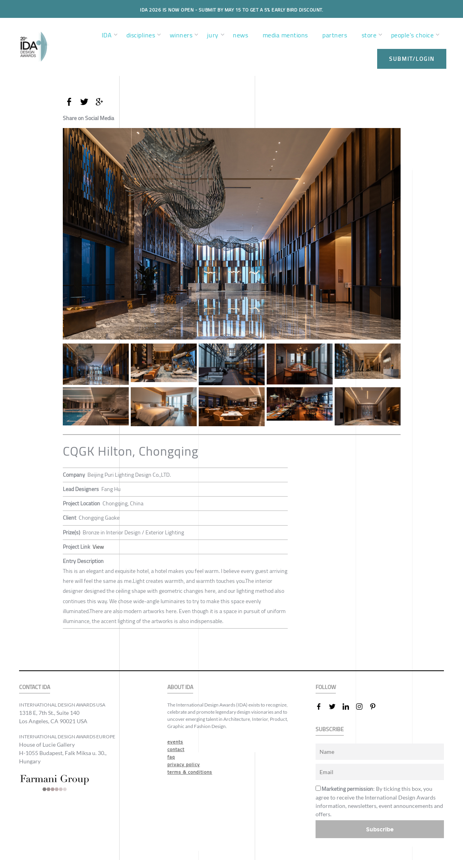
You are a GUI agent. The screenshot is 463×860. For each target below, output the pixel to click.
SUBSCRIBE (330, 729)
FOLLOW (326, 687)
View (98, 547)
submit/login (411, 59)
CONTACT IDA (34, 687)
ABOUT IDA (180, 687)
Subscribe (380, 829)
